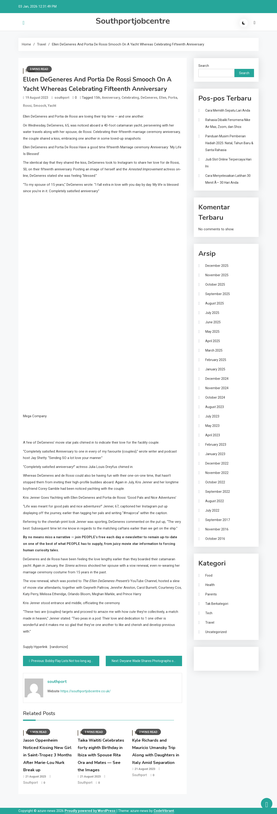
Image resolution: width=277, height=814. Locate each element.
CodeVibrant (164, 811)
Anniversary (111, 97)
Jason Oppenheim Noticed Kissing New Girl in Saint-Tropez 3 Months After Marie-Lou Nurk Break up (47, 755)
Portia (172, 97)
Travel (209, 622)
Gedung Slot (207, 654)
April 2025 (212, 341)
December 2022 (216, 463)
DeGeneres (149, 97)
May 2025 (212, 331)
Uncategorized (216, 632)
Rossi (27, 105)
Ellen (162, 97)
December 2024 (216, 378)
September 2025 (217, 294)
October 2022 (215, 482)
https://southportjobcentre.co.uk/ (85, 691)
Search (203, 66)
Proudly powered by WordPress (90, 811)
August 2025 (214, 303)
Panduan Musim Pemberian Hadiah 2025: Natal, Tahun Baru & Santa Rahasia (229, 143)
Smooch (39, 105)
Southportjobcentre (133, 21)
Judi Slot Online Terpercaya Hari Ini (228, 163)
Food (208, 575)
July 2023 (212, 416)
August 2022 (214, 501)
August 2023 (214, 407)
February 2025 (215, 360)
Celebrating (130, 97)
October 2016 (215, 539)
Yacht (52, 105)
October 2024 (215, 397)
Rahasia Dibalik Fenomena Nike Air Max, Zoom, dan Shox (227, 123)
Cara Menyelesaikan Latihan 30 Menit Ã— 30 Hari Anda (228, 179)
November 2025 (216, 275)
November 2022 (216, 473)
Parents (211, 594)
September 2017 (217, 520)
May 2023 (212, 426)
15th (97, 97)
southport (61, 97)
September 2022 (217, 491)
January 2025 (215, 369)
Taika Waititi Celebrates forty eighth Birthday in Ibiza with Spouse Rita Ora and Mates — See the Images (101, 755)
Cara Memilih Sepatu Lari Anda (227, 110)
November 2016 (216, 529)
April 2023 (212, 435)
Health (210, 585)
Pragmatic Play (209, 661)
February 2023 (215, 444)
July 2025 (212, 313)
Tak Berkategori (216, 604)
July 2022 (212, 510)
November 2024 (216, 388)
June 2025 (213, 322)
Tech (208, 613)
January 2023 (215, 454)
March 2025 (214, 350)
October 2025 (215, 284)
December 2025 (216, 266)
